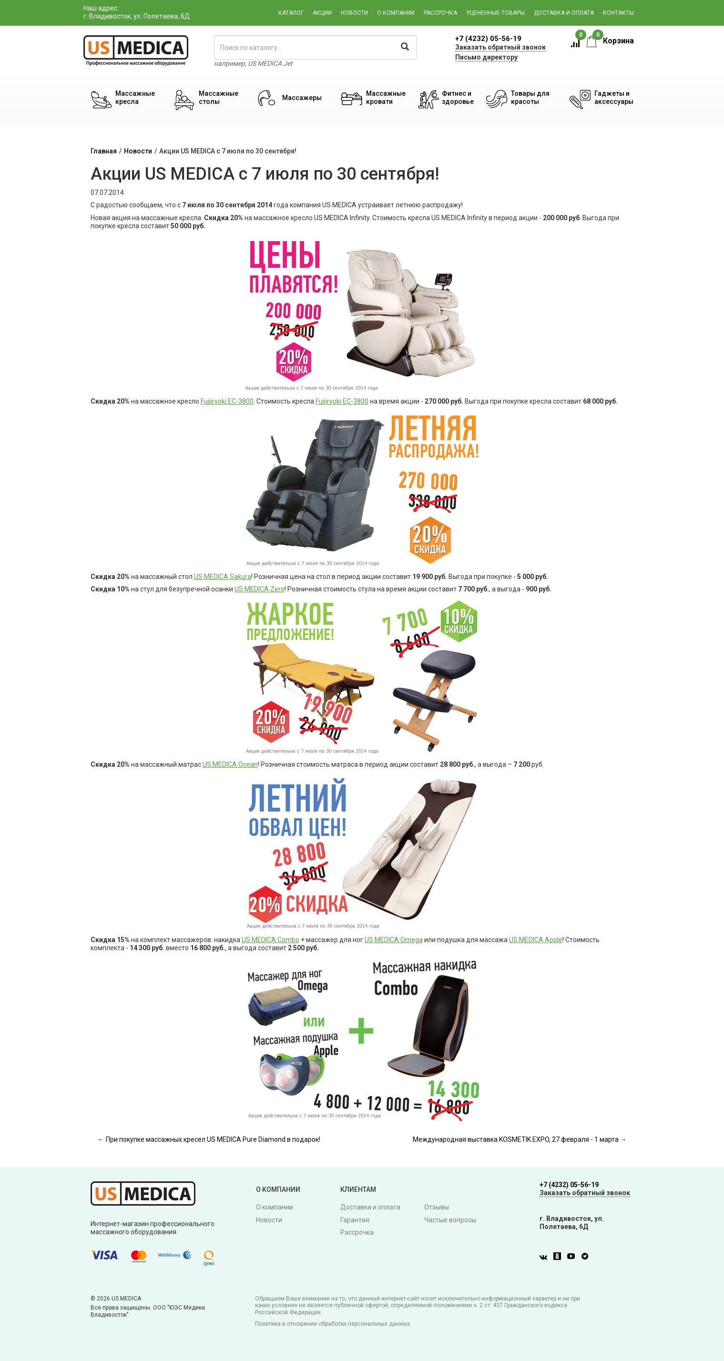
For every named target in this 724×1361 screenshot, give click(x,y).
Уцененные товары (495, 13)
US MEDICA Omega (394, 940)
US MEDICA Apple (535, 940)
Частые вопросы (450, 1220)
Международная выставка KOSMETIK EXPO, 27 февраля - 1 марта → (520, 1139)
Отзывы (436, 1207)
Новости (354, 13)
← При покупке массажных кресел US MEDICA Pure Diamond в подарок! (209, 1139)
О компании (396, 13)
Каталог (291, 13)
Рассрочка (440, 13)
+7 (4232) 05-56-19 (488, 38)
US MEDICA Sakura (222, 576)
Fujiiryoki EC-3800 (227, 401)
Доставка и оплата (564, 13)
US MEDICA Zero (260, 589)
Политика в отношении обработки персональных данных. (333, 1323)
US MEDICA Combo (270, 940)
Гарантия (354, 1220)
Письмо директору (486, 57)
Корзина (610, 40)
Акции (322, 13)
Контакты (618, 13)
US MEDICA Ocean (230, 764)
